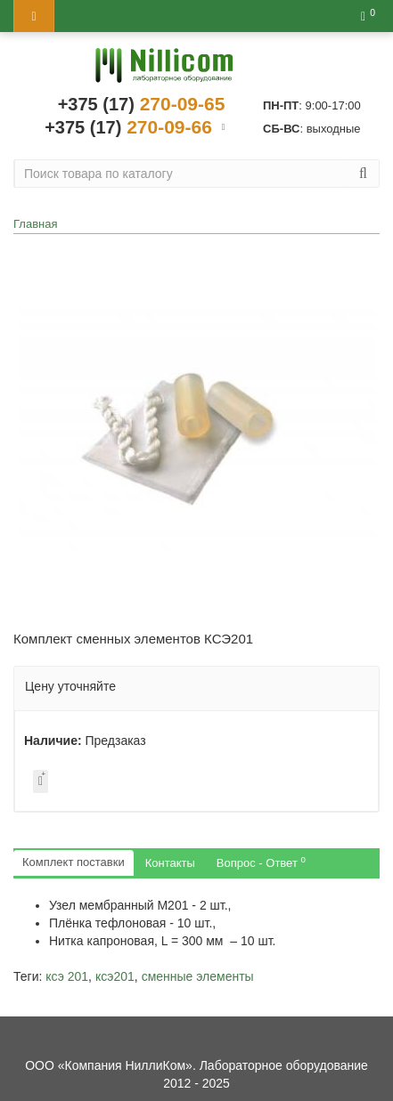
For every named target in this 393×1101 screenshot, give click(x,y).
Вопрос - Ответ (261, 862)
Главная (35, 224)
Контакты (170, 863)
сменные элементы (198, 976)
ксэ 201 (66, 976)
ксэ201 (115, 976)
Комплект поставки (73, 862)
